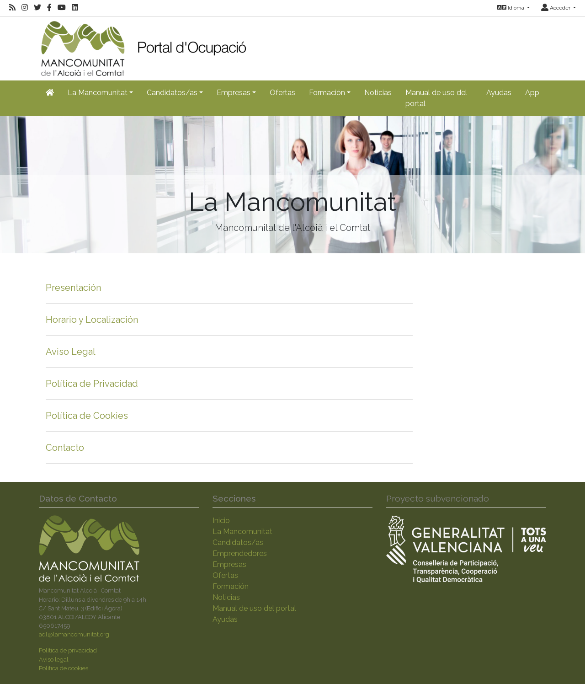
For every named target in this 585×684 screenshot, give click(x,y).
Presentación (73, 287)
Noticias (378, 92)
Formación (231, 586)
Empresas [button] (233, 92)
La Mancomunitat (242, 531)
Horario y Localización (92, 319)
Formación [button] (327, 92)
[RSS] (12, 8)
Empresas (229, 564)
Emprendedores (240, 553)
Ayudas (498, 92)
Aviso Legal (71, 351)
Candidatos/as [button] (172, 92)
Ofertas (282, 92)
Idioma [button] (511, 8)
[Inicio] (143, 45)
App (532, 92)
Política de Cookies (87, 415)
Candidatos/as (238, 542)
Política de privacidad (68, 650)
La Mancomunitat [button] (98, 92)
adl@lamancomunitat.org (74, 634)
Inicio (221, 520)
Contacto (65, 447)
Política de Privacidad (92, 383)
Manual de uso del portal (436, 98)
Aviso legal (54, 659)
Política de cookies (63, 668)
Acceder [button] (556, 8)
